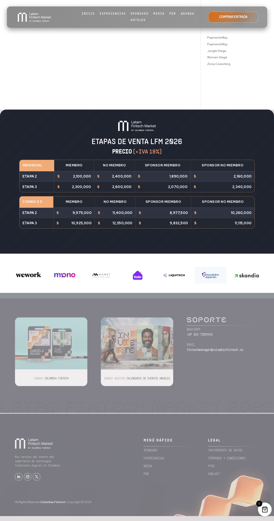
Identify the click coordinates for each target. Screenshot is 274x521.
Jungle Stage (216, 51)
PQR (172, 13)
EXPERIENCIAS (113, 13)
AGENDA (187, 13)
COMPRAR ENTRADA (233, 17)
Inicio (88, 13)
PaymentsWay (217, 37)
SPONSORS (140, 13)
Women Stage (217, 57)
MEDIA (159, 13)
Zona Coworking (218, 64)
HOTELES (138, 20)
